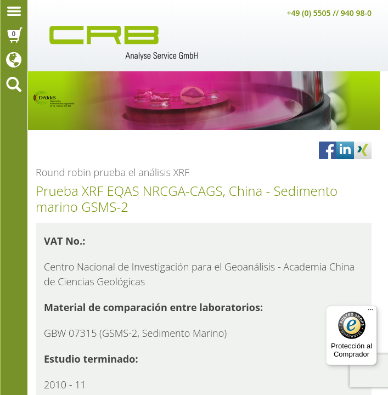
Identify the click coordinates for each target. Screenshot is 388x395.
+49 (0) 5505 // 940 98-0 (329, 13)
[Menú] (370, 312)
